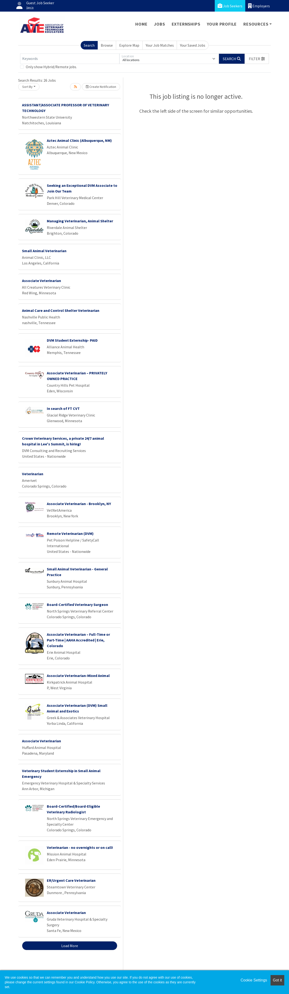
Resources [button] (255, 24)
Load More (69, 945)
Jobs (159, 24)
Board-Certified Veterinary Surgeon (77, 604)
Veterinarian (32, 473)
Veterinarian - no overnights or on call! (80, 847)
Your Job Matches (160, 45)
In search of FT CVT (63, 408)
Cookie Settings (254, 980)
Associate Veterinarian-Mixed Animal (78, 675)
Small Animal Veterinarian (44, 250)
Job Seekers (230, 6)
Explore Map (129, 45)
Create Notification (101, 87)
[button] (257, 59)
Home (141, 24)
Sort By (27, 87)
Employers (259, 6)
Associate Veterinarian (41, 280)
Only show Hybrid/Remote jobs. (51, 66)
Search (89, 45)
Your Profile (222, 24)
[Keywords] (69, 59)
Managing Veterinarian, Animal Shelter (80, 221)
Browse (107, 45)
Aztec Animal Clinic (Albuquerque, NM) (79, 140)
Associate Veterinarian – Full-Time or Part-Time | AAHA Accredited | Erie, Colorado (78, 640)
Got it (277, 980)
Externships (186, 24)
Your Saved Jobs (192, 45)
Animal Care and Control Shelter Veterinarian (60, 310)
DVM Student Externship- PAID (72, 340)
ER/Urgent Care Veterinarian (71, 880)
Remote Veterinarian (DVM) (70, 533)
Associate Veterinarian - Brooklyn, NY (79, 503)
